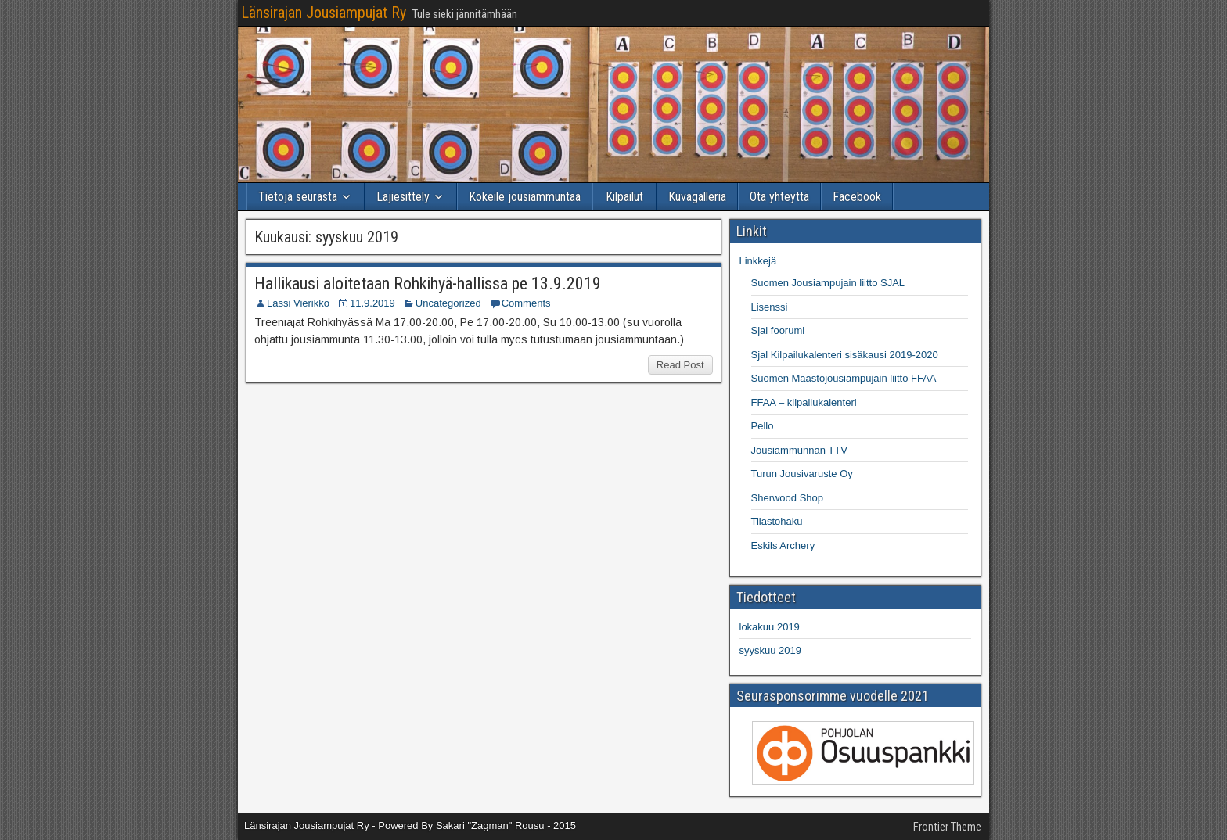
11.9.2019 (372, 303)
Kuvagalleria (697, 196)
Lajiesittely (403, 196)
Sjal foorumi (778, 330)
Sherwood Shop (787, 498)
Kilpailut (624, 196)
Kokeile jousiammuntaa (525, 196)
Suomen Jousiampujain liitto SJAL (828, 283)
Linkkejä (758, 261)
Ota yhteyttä (779, 196)
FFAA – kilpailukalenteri (804, 402)
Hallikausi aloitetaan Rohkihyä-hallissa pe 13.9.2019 (427, 283)
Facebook (857, 196)
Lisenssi (769, 307)
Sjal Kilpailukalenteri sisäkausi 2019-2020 (844, 355)
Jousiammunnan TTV (799, 450)
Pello (762, 426)
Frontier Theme (947, 827)
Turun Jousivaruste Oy (802, 473)
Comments (526, 303)
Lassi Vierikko (298, 303)
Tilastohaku (777, 521)
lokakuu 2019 (769, 627)
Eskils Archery (783, 545)
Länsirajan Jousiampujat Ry (323, 12)
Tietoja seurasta (297, 196)
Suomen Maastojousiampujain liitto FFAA (844, 378)
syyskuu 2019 (770, 650)
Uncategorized (448, 303)
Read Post (680, 365)
